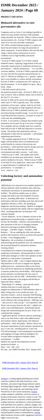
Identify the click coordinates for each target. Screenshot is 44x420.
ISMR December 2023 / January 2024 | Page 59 (20, 363)
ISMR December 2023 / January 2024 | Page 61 (20, 368)
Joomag (4, 379)
